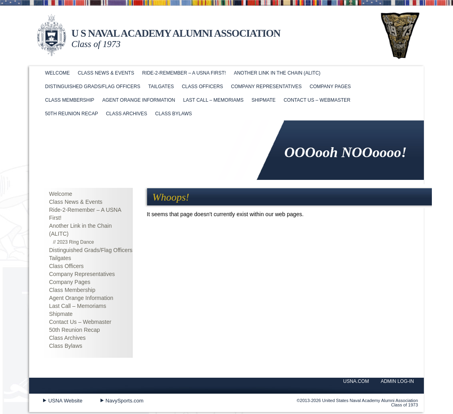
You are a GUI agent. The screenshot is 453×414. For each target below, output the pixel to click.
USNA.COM (356, 381)
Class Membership (69, 100)
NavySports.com (125, 401)
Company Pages (330, 86)
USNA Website (65, 401)
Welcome (57, 73)
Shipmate (264, 100)
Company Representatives (266, 86)
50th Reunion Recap (71, 113)
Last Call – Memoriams (213, 100)
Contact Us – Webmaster (317, 100)
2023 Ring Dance (75, 242)
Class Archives (126, 113)
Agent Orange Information (138, 100)
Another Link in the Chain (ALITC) (277, 73)
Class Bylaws (173, 113)
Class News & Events (106, 73)
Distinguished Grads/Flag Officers (92, 86)
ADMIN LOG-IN (397, 381)
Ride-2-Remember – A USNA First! (184, 73)
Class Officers (202, 86)
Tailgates (161, 86)
